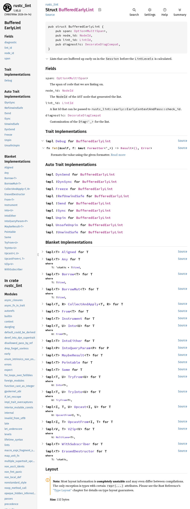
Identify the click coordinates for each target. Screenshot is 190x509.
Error (145, 148)
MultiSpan (95, 31)
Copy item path (100, 9)
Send (62, 203)
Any (65, 259)
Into (72, 326)
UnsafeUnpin (67, 225)
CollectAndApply (83, 304)
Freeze (62, 189)
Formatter (95, 148)
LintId (85, 40)
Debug (61, 141)
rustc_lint (22, 5)
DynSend (63, 174)
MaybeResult (73, 355)
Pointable (71, 362)
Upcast (80, 407)
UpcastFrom (63, 415)
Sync (62, 210)
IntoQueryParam (76, 348)
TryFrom (75, 377)
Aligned (69, 252)
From (66, 311)
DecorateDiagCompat (102, 44)
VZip (72, 429)
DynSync (65, 181)
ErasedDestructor (78, 451)
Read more (118, 155)
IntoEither (72, 341)
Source (50, 14)
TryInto (75, 392)
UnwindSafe (68, 232)
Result (126, 148)
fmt (55, 148)
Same (66, 369)
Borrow (68, 274)
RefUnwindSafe (71, 196)
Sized (76, 267)
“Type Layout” (62, 490)
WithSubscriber (76, 444)
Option (79, 31)
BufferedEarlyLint (93, 141)
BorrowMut (71, 289)
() (135, 148)
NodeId (85, 35)
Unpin (61, 218)
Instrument (72, 318)
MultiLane (62, 437)
